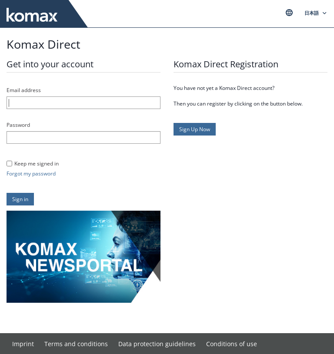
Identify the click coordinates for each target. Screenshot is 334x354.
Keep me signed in (36, 163)
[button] (20, 199)
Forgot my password (31, 173)
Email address (24, 90)
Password (18, 125)
